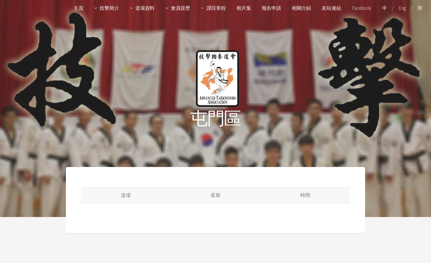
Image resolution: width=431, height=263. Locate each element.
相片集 (244, 8)
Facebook (361, 8)
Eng (402, 8)
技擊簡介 (109, 8)
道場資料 (145, 8)
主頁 (78, 8)
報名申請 (271, 8)
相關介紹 (301, 8)
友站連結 (331, 8)
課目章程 (216, 8)
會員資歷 (180, 8)
